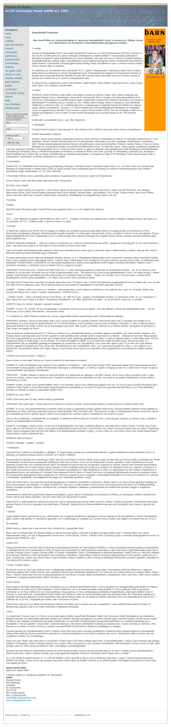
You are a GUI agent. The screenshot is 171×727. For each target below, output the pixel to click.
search (9, 96)
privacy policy (12, 108)
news (8, 37)
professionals (12, 59)
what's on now (13, 74)
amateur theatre (14, 78)
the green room (13, 70)
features (9, 67)
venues (9, 48)
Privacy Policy (11, 715)
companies (11, 52)
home (8, 33)
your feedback (13, 104)
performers (11, 56)
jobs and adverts (14, 44)
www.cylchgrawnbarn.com (18, 700)
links (7, 100)
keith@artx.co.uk (82, 715)
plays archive (12, 81)
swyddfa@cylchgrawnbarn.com (21, 697)
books (8, 85)
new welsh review (14, 93)
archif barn (11, 89)
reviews (9, 41)
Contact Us (25, 715)
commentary (12, 63)
